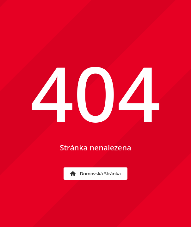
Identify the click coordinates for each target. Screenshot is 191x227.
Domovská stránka (95, 173)
